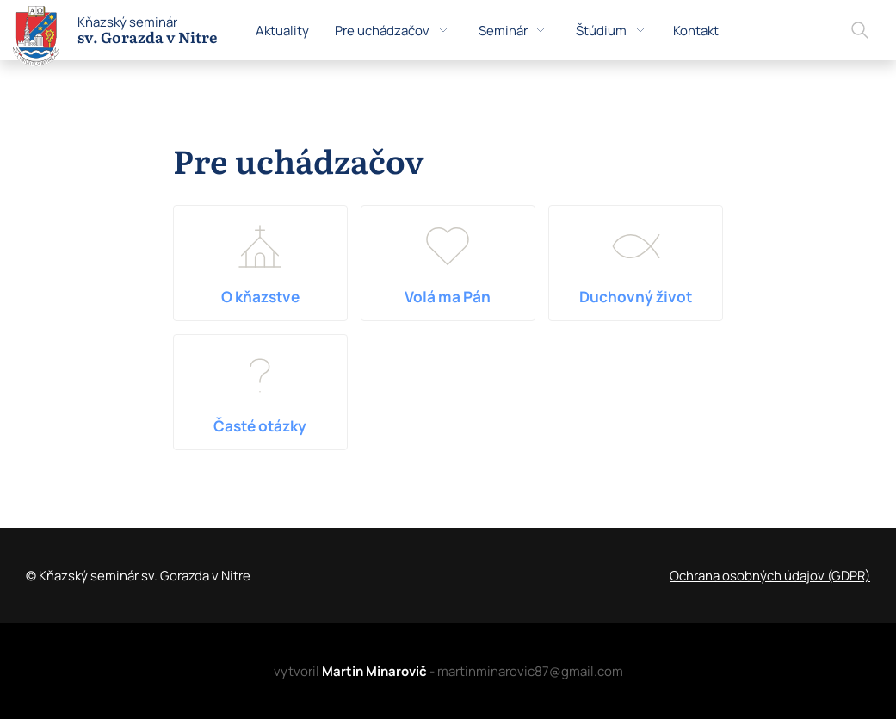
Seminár (513, 31)
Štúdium (611, 31)
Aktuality (282, 31)
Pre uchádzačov (392, 31)
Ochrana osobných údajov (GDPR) (770, 576)
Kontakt (696, 31)
